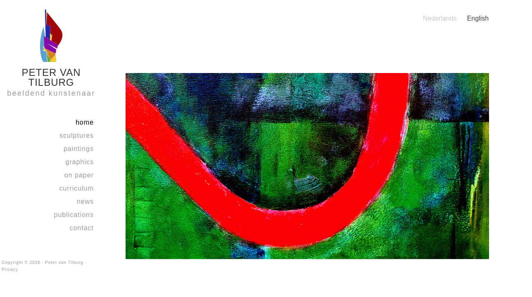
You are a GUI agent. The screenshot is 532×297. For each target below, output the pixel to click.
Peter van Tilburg (64, 262)
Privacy (10, 269)
